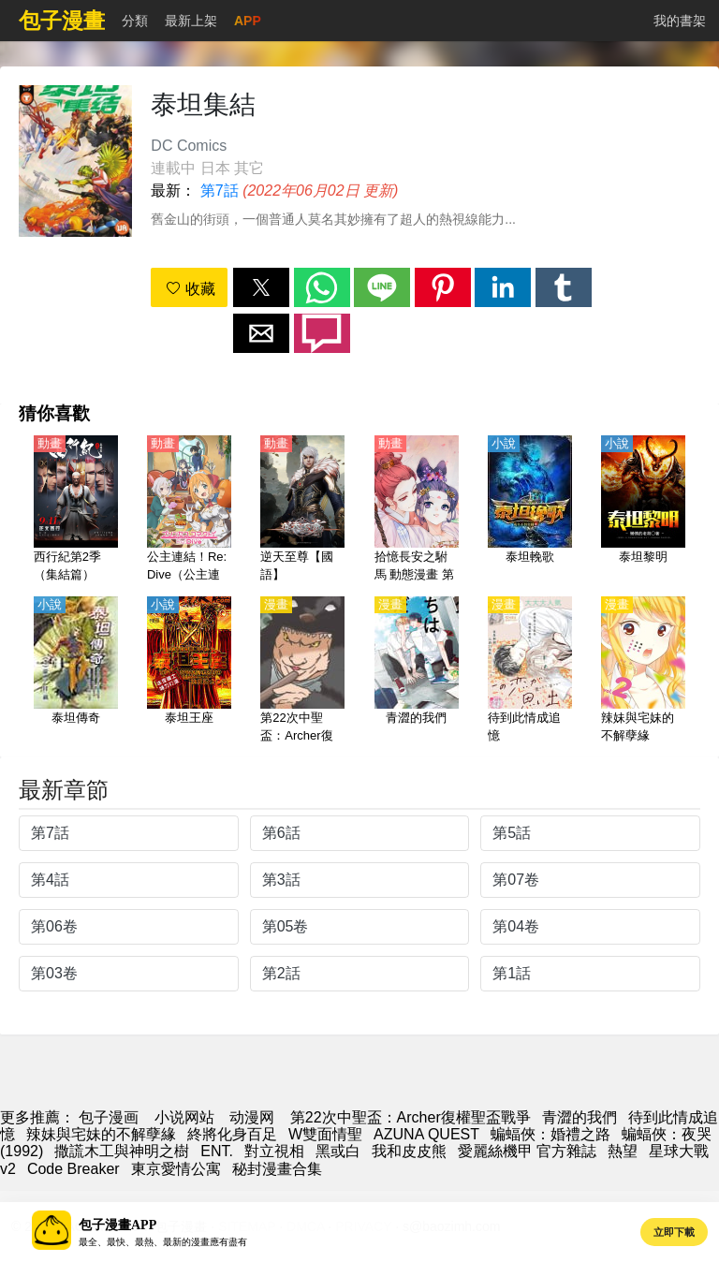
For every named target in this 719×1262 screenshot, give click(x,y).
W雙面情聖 (325, 1134)
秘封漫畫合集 (277, 1169)
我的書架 (679, 20)
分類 (135, 20)
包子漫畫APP (117, 1225)
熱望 (623, 1151)
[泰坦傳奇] (76, 671)
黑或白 (337, 1151)
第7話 (219, 190)
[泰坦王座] (189, 671)
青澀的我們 (579, 1117)
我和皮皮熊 (409, 1151)
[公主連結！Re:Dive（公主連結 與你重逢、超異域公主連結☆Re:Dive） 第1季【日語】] (189, 510)
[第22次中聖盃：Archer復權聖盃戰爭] (302, 671)
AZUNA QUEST (426, 1134)
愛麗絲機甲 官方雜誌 (527, 1151)
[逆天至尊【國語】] (302, 510)
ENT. (216, 1151)
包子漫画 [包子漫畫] (109, 1117)
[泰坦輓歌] (530, 510)
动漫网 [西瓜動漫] (251, 1117)
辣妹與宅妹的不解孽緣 (101, 1134)
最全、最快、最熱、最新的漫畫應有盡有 (163, 1242)
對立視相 (274, 1151)
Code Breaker (73, 1169)
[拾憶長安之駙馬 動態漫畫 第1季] (416, 510)
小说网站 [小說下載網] (184, 1117)
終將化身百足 (232, 1134)
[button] (261, 287)
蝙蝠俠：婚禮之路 (550, 1134)
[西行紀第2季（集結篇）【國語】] (76, 510)
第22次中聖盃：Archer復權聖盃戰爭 (410, 1117)
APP (247, 20)
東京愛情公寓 (176, 1169)
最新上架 (191, 20)
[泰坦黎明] (643, 510)
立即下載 (674, 1232)
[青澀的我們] (416, 671)
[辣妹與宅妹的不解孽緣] (643, 671)
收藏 (190, 289)
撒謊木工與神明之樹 (121, 1151)
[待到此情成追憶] (530, 671)
